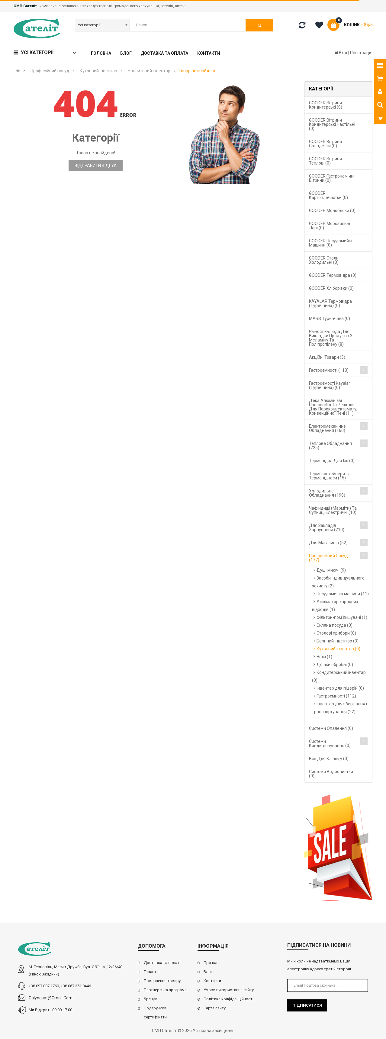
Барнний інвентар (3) (338, 641)
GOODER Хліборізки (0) (331, 288)
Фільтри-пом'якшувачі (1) (342, 617)
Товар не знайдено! (198, 71)
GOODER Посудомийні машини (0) (330, 242)
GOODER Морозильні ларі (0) (329, 225)
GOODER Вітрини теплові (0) (325, 160)
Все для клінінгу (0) (329, 758)
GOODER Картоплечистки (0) (328, 195)
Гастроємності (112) (336, 696)
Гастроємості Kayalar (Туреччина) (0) (329, 385)
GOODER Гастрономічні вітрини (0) (331, 178)
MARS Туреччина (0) (329, 318)
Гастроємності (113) (329, 370)
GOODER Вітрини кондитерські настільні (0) (332, 124)
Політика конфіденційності (228, 999)
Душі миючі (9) (331, 570)
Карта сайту (215, 1008)
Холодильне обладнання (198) (327, 493)
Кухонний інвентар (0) (338, 648)
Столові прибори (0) (336, 633)
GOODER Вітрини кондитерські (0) (325, 104)
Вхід (343, 52)
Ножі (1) (324, 656)
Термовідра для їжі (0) (332, 460)
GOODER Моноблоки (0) (332, 210)
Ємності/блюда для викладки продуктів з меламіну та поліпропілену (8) (330, 338)
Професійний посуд (50, 71)
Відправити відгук (96, 165)
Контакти (212, 981)
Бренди (150, 999)
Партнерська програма (165, 990)
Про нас (211, 962)
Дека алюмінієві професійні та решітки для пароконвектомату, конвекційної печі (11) (333, 407)
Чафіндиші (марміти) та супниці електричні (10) (333, 510)
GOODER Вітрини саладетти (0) (325, 143)
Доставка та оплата (163, 962)
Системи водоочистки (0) (331, 773)
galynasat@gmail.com (50, 997)
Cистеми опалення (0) (331, 728)
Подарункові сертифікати (156, 1012)
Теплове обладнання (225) (330, 445)
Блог (208, 971)
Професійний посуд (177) (328, 557)
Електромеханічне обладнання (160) (327, 428)
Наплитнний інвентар (149, 71)
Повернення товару (162, 981)
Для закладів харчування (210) (326, 527)
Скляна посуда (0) (334, 625)
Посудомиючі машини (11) (343, 593)
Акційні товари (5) (327, 357)
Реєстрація (361, 52)
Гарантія (151, 971)
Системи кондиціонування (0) (330, 743)
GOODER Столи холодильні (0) (324, 260)
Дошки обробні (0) (335, 664)
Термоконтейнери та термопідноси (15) (330, 475)
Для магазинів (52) (328, 542)
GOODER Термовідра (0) (332, 275)
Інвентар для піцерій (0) (340, 688)
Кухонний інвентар (98, 71)
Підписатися (307, 1005)
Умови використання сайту (229, 990)
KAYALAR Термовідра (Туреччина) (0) (330, 303)
